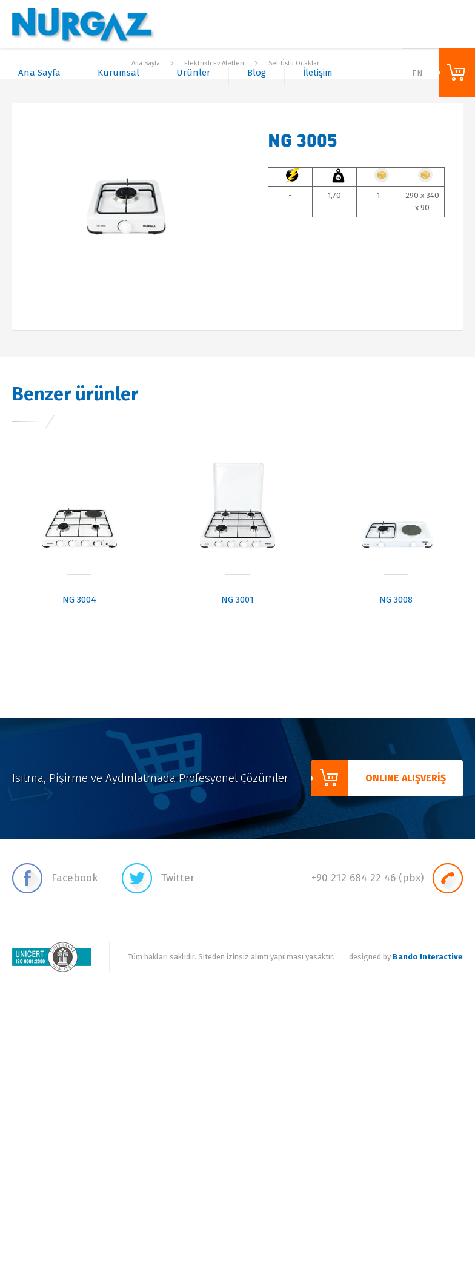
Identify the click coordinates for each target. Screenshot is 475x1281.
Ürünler (193, 72)
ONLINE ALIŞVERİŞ (457, 72)
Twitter (158, 878)
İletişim (318, 72)
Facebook (55, 878)
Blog (256, 72)
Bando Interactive (428, 956)
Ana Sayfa (39, 72)
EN (417, 73)
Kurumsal (118, 72)
